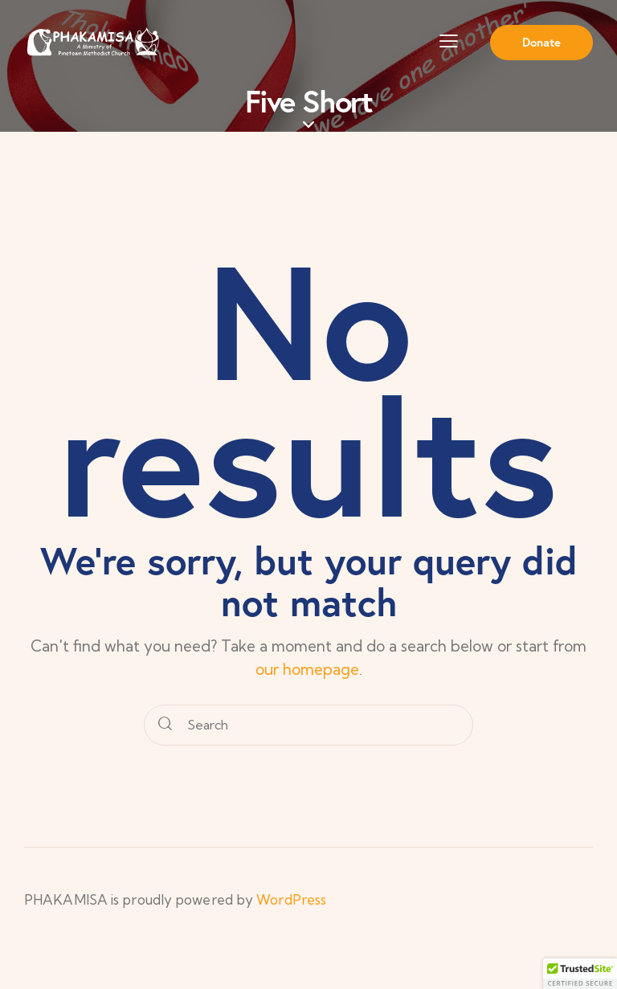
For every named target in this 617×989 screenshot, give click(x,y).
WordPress (291, 899)
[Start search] (165, 725)
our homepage (307, 669)
